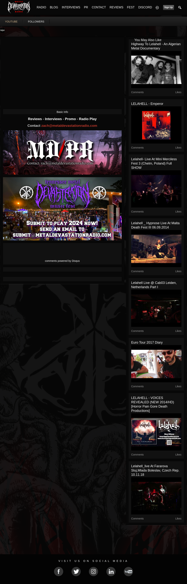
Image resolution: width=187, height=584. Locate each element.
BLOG (54, 7)
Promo (71, 119)
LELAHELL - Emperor (147, 104)
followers (36, 21)
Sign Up (168, 7)
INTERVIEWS (71, 7)
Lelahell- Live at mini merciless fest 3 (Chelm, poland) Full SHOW (154, 163)
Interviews (54, 119)
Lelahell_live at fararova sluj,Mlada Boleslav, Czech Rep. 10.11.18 (155, 470)
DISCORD (145, 7)
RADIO (41, 7)
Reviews (35, 119)
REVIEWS (116, 7)
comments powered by (62, 260)
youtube (11, 21)
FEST (131, 7)
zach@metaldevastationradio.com (69, 126)
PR (86, 7)
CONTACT (99, 7)
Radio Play (88, 119)
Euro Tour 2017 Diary (147, 342)
